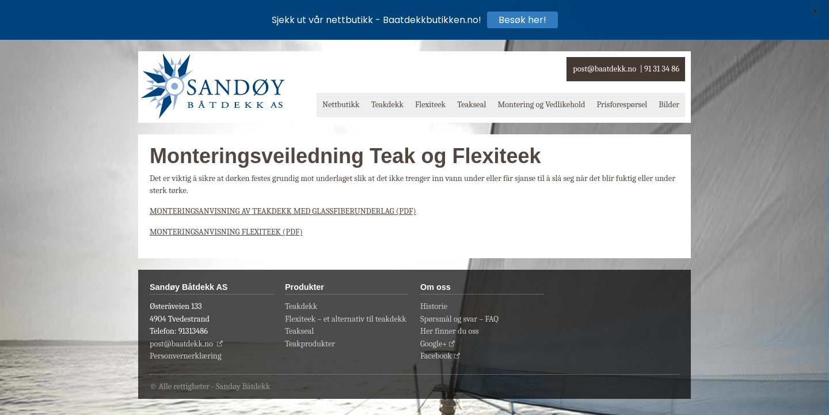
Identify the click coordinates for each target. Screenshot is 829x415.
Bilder (669, 105)
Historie (433, 306)
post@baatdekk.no (604, 69)
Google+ (433, 344)
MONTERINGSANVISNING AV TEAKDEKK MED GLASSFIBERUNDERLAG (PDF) (283, 211)
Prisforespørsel (621, 105)
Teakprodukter (310, 344)
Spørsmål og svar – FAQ (459, 319)
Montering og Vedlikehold (541, 105)
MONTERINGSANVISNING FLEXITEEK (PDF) (226, 232)
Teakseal (471, 105)
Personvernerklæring (186, 356)
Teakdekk (387, 105)
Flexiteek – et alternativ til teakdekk (345, 319)
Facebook (436, 356)
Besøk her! (522, 20)
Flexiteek (430, 105)
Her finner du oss (449, 331)
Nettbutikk (341, 105)
